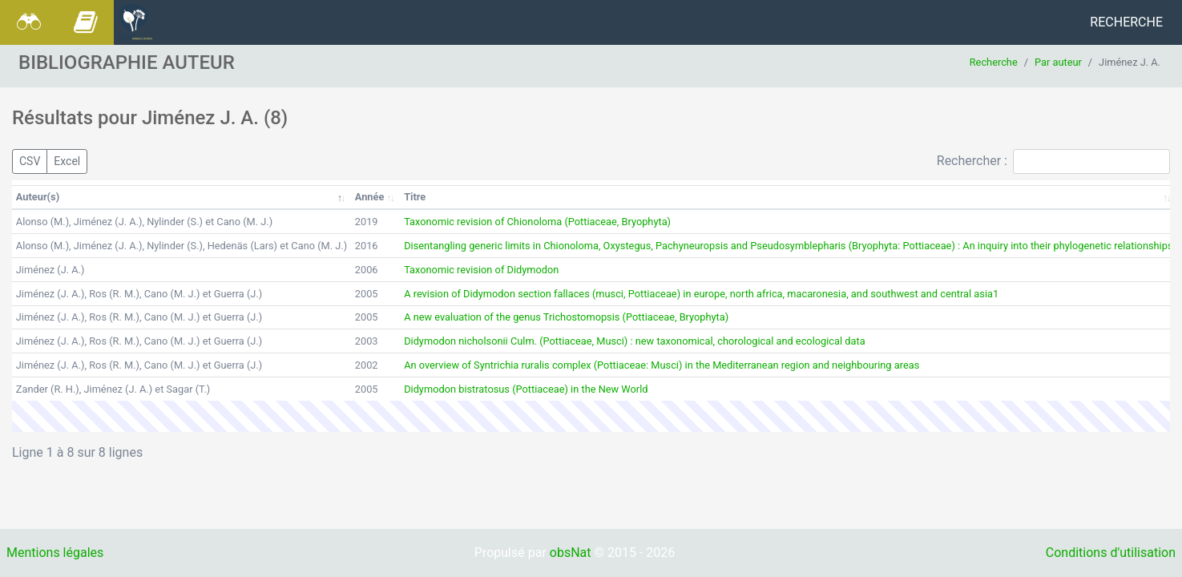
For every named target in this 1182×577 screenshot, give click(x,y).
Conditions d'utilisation (1111, 552)
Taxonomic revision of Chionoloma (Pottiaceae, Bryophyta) (537, 222)
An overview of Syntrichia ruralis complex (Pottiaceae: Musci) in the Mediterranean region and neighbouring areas (661, 365)
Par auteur (1058, 62)
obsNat (570, 552)
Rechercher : (1053, 161)
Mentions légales (54, 552)
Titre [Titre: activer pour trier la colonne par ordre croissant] (415, 197)
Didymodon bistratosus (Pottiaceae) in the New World (525, 389)
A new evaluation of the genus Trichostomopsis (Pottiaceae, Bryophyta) (566, 317)
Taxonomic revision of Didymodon (481, 270)
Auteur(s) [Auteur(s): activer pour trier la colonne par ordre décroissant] (37, 197)
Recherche (1126, 22)
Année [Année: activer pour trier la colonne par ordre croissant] (370, 197)
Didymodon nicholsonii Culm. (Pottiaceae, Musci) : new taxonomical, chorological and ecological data (634, 341)
